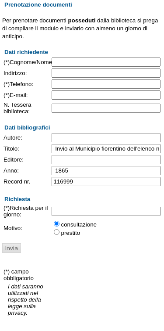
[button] (11, 248)
